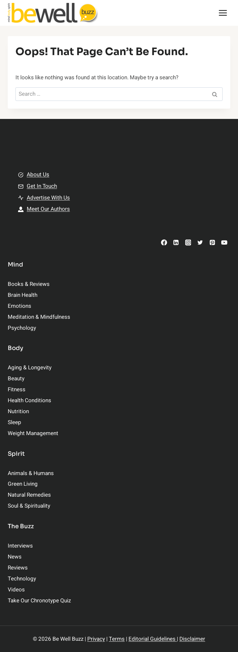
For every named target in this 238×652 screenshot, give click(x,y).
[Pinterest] (212, 242)
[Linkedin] (176, 242)
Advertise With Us (48, 198)
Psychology (22, 328)
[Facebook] (164, 242)
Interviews (20, 546)
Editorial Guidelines (153, 639)
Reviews (18, 568)
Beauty (16, 379)
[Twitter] (200, 242)
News (15, 557)
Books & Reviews (29, 284)
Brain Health (22, 295)
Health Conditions (29, 400)
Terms (117, 639)
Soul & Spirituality (29, 506)
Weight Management (33, 433)
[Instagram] (188, 242)
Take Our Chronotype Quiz (39, 601)
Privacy (96, 639)
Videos (16, 590)
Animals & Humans (31, 473)
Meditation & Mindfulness (39, 317)
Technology (22, 579)
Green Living (23, 484)
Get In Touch (42, 186)
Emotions (19, 306)
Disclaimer (192, 639)
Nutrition (18, 411)
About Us (38, 174)
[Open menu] (222, 12)
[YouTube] (224, 242)
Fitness (16, 389)
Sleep (14, 422)
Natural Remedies (29, 495)
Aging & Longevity (30, 368)
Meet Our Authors (48, 209)
